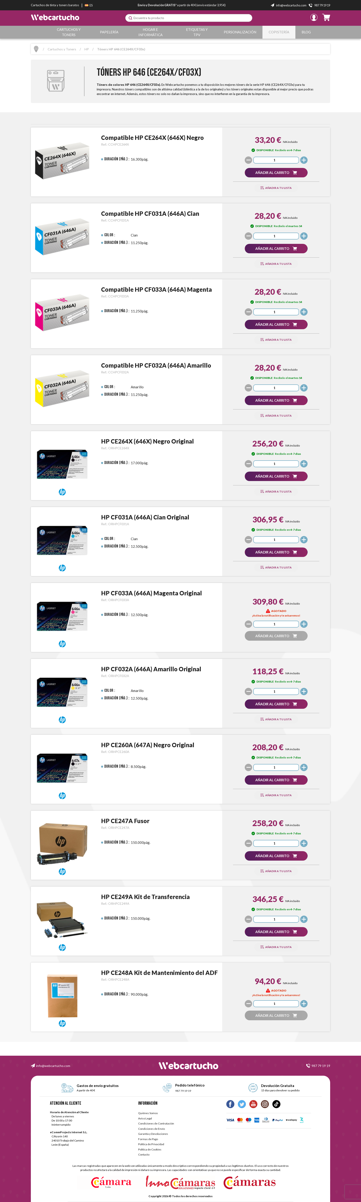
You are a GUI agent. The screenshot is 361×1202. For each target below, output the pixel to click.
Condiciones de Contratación (156, 1123)
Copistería (279, 32)
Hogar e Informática (151, 32)
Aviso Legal (145, 1118)
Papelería (109, 32)
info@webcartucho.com (53, 1066)
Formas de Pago (148, 1139)
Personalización (240, 32)
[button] (276, 172)
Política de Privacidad (151, 1144)
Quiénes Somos (148, 1113)
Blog (306, 32)
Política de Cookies (149, 1149)
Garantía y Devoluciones (153, 1134)
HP (86, 49)
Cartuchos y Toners (69, 32)
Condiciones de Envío (151, 1128)
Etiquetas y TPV (197, 32)
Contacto (143, 1154)
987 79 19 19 (321, 1066)
